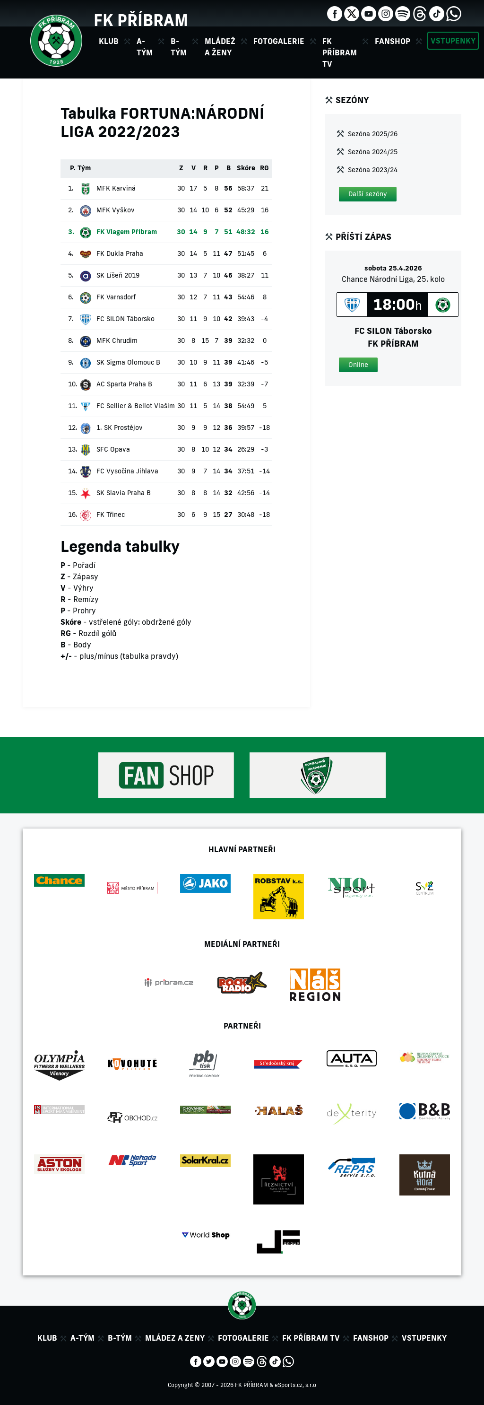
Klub (47, 1338)
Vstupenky (453, 40)
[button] (368, 194)
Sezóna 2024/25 (373, 152)
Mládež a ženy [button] (220, 46)
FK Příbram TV (339, 52)
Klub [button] (109, 41)
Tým (84, 168)
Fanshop (392, 41)
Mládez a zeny (175, 1338)
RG (264, 168)
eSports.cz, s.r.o (295, 1384)
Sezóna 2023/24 (373, 170)
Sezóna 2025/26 (373, 134)
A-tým (82, 1338)
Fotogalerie (278, 41)
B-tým (120, 1338)
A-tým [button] (145, 46)
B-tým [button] (179, 46)
